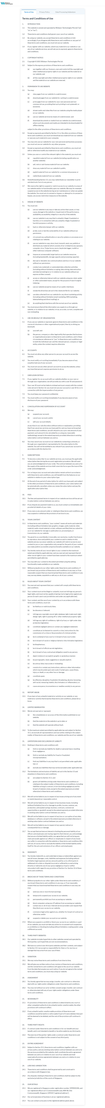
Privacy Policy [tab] (44, 12)
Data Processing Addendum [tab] (65, 12)
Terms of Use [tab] (29, 12)
